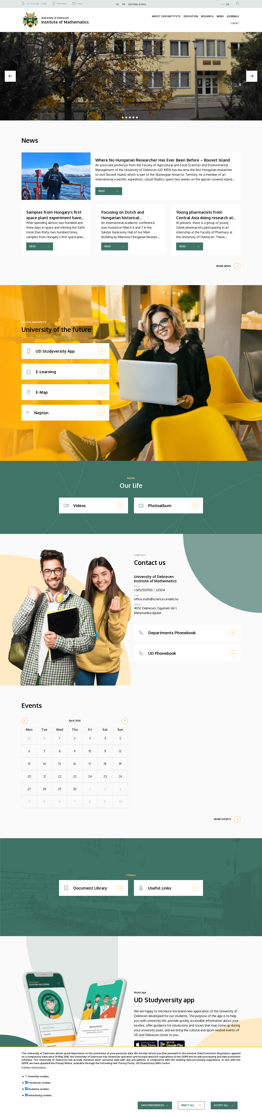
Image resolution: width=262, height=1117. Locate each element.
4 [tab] (133, 117)
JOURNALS (233, 16)
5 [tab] (137, 117)
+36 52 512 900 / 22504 (36, 3)
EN (227, 4)
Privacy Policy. (126, 1063)
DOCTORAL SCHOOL (137, 4)
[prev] (25, 721)
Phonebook (62, 3)
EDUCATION (191, 16)
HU (223, 4)
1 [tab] (123, 117)
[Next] (251, 76)
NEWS (220, 16)
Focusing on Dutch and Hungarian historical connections (122, 217)
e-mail (79, 3)
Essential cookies (38, 1076)
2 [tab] (126, 117)
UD (117, 4)
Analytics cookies (38, 1089)
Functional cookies (39, 1082)
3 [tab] (130, 117)
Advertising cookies (39, 1095)
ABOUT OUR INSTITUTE (166, 16)
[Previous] (10, 76)
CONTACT (234, 23)
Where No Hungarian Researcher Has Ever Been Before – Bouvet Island (162, 160)
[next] (125, 721)
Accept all (221, 1105)
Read (101, 191)
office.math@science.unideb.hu (156, 599)
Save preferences (152, 1105)
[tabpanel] (131, 76)
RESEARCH (207, 16)
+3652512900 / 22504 (149, 590)
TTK (123, 4)
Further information (34, 1067)
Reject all (187, 1105)
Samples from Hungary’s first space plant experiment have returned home (53, 217)
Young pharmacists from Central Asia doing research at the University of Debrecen (204, 217)
